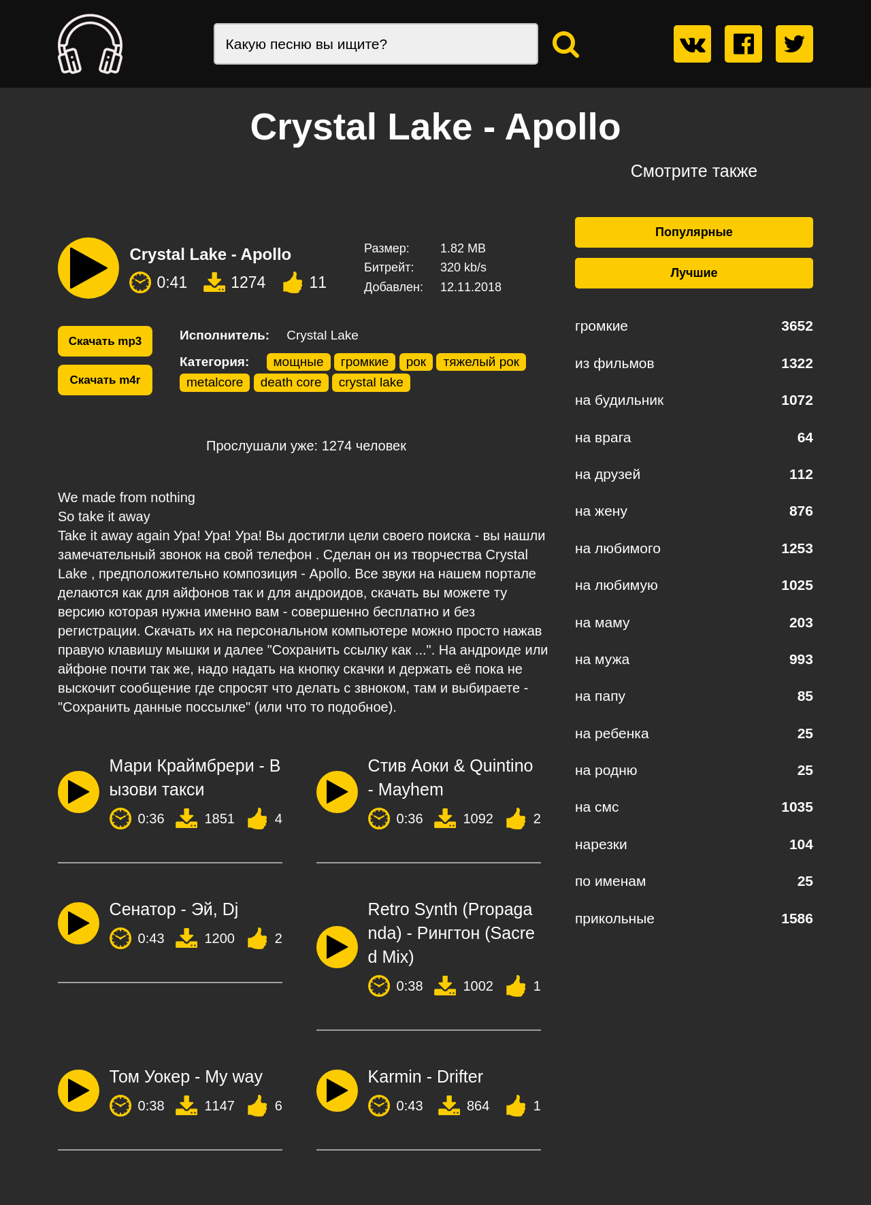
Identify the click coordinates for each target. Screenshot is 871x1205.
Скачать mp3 (105, 341)
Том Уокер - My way (186, 1076)
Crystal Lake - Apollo (210, 254)
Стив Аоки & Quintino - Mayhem (450, 777)
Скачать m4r (105, 380)
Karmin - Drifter (425, 1076)
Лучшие (693, 273)
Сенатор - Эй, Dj (174, 909)
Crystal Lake (322, 335)
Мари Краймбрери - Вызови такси (195, 777)
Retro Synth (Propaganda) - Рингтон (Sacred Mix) (451, 932)
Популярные (694, 232)
